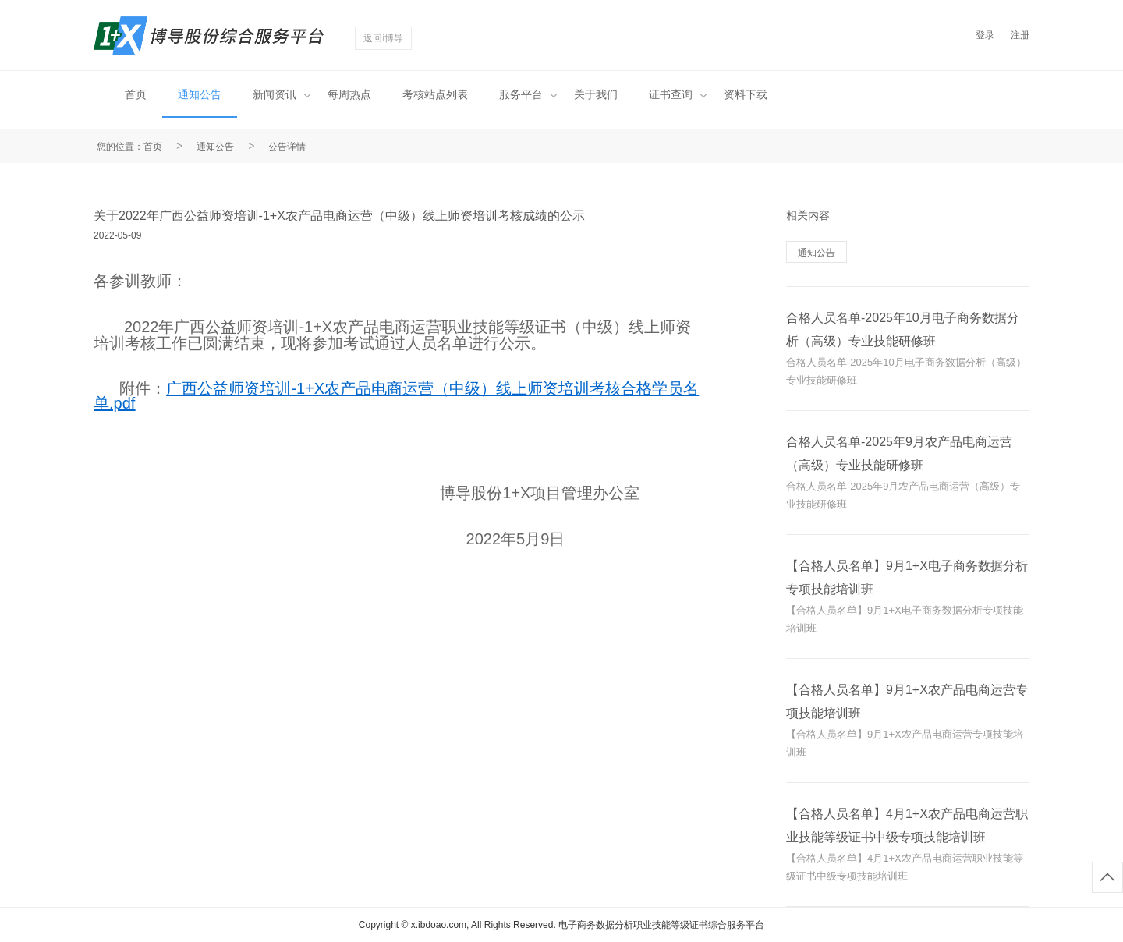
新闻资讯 (281, 94)
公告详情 (287, 146)
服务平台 (528, 94)
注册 (1020, 35)
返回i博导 (383, 38)
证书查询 (678, 94)
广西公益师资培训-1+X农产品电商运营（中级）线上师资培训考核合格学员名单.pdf (396, 396)
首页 (136, 94)
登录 (985, 35)
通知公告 (199, 94)
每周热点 (349, 94)
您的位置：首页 (129, 146)
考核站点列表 (435, 94)
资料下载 (745, 94)
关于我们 (596, 94)
